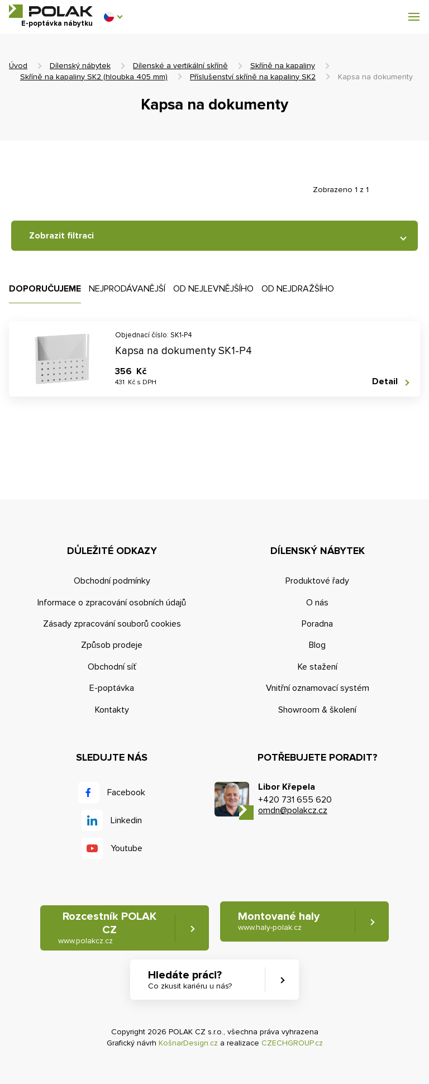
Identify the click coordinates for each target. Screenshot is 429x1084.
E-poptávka (111, 688)
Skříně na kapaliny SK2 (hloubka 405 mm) (94, 77)
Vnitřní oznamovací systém (317, 688)
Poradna (317, 623)
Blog (317, 645)
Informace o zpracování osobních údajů (111, 602)
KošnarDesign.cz (188, 1043)
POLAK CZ (51, 11)
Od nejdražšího (297, 288)
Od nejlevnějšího (213, 288)
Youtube (126, 848)
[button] (113, 17)
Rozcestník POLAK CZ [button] (107, 928)
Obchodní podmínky (112, 580)
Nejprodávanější (127, 288)
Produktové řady (317, 580)
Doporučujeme (45, 288)
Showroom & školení (317, 709)
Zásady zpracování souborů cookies (112, 623)
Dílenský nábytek (80, 65)
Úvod (18, 65)
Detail (385, 381)
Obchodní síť (112, 666)
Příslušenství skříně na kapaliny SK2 (253, 77)
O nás (317, 602)
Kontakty (112, 709)
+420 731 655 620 (295, 799)
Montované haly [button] (279, 921)
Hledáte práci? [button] (190, 979)
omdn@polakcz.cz (292, 810)
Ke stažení (317, 666)
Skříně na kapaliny (282, 65)
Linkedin (126, 820)
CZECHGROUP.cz (292, 1043)
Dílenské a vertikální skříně (180, 65)
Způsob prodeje (111, 645)
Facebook (126, 792)
